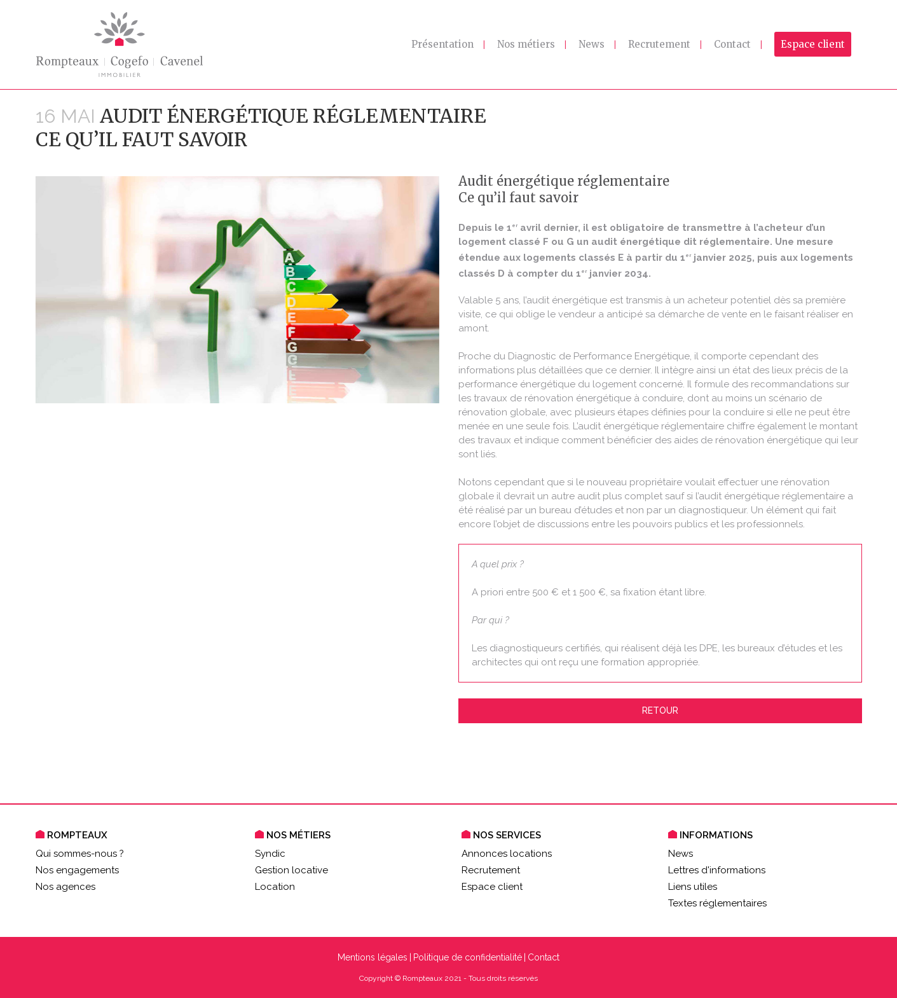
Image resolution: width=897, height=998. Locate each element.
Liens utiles (692, 886)
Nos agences (65, 886)
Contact (543, 957)
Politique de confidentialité (467, 957)
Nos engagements (77, 870)
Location (275, 886)
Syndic (270, 853)
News (680, 853)
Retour (660, 710)
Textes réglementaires (717, 903)
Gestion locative (291, 870)
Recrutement (491, 870)
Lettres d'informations (716, 870)
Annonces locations (507, 853)
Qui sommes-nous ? (80, 853)
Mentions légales (372, 957)
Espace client (492, 886)
